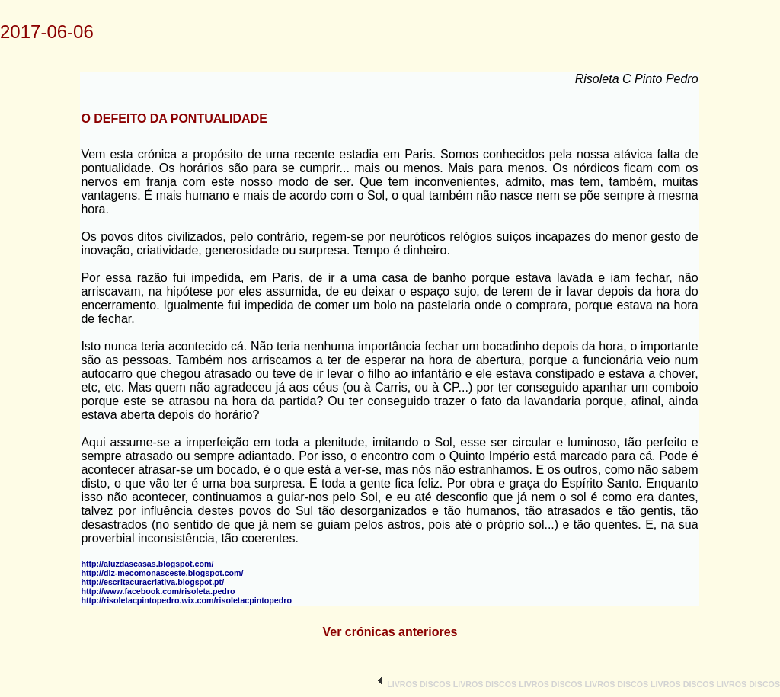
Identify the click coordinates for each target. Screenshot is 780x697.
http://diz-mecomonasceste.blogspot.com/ (162, 572)
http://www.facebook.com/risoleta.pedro (158, 591)
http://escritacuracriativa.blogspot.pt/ (152, 582)
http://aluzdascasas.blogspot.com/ (147, 563)
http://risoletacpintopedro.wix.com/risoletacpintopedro (186, 600)
